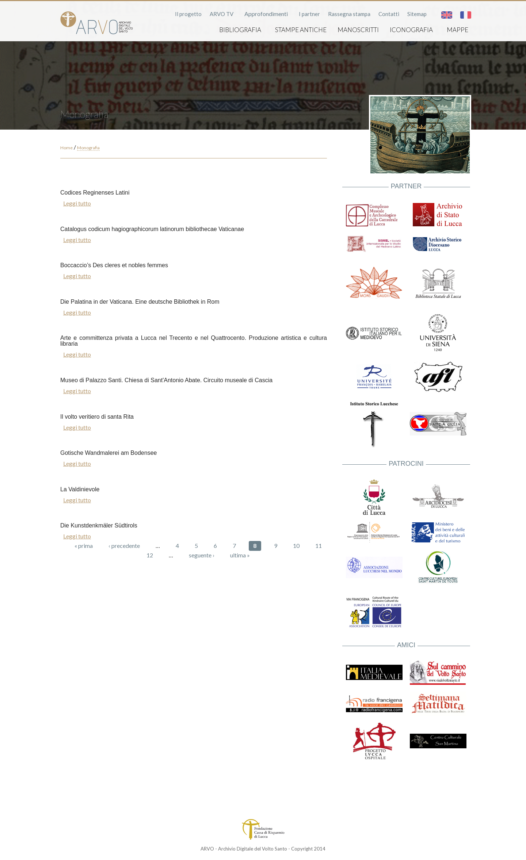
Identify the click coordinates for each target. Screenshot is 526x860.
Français (465, 15)
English (446, 15)
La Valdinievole (79, 489)
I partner (309, 14)
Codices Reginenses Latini (94, 192)
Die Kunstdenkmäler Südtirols (98, 525)
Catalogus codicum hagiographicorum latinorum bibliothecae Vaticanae (152, 229)
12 (149, 555)
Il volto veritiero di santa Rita (97, 417)
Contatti (388, 14)
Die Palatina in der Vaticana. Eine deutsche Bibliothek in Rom (140, 302)
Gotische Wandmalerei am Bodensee (108, 453)
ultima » (240, 555)
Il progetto (188, 14)
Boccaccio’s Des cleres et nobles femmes (114, 265)
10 (296, 545)
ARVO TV (221, 14)
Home (66, 147)
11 (318, 545)
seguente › (201, 555)
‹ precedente (124, 545)
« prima (84, 545)
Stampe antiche (301, 30)
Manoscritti (358, 30)
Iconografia (411, 30)
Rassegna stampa (349, 14)
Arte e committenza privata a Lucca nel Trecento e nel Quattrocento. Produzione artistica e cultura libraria (193, 341)
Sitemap (417, 14)
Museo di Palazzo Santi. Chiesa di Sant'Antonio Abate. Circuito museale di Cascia (166, 380)
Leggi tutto (77, 203)
